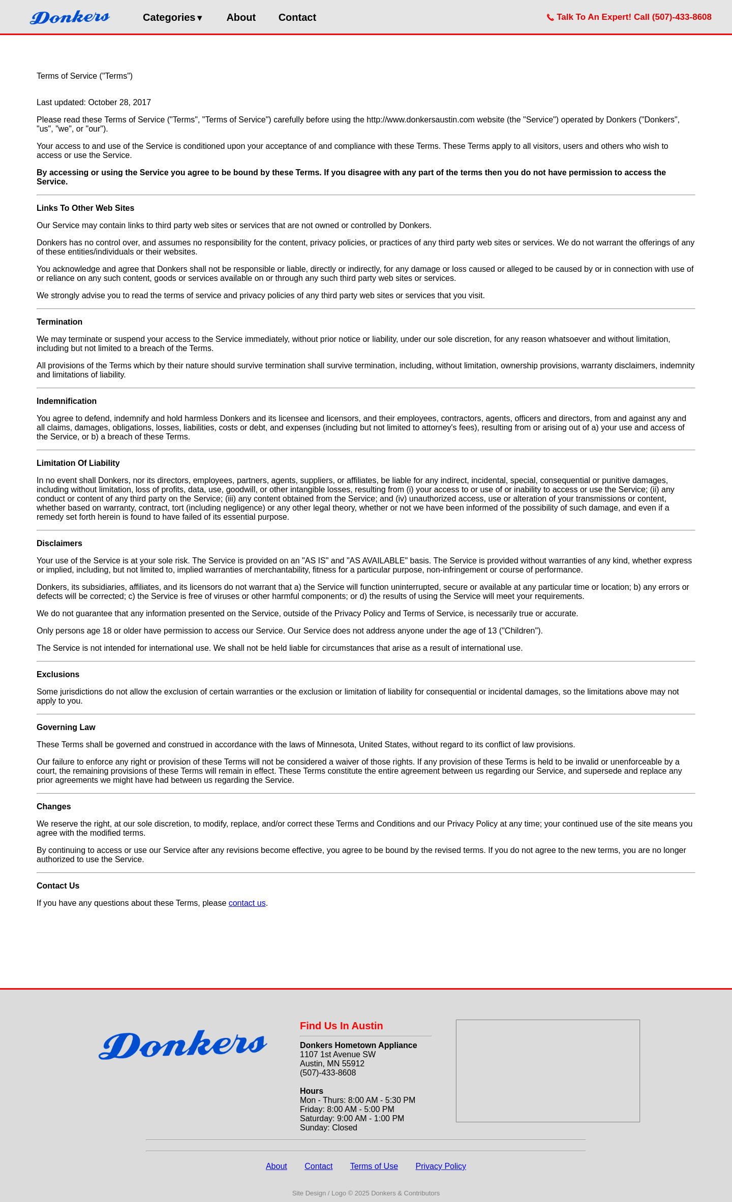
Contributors (422, 1193)
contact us (247, 903)
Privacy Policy (440, 1166)
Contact (297, 17)
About (241, 17)
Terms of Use (374, 1166)
